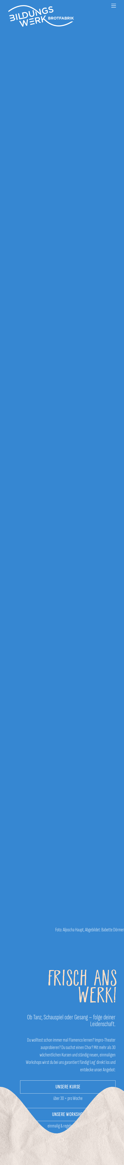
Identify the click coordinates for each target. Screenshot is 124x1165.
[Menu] (113, 6)
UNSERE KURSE (67, 1087)
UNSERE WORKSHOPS (69, 1114)
